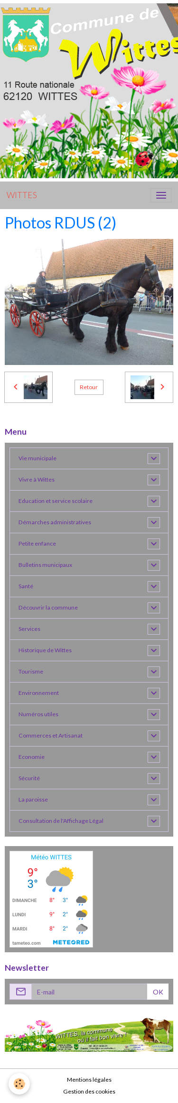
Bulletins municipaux (45, 564)
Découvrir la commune (48, 607)
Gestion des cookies (89, 1091)
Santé (26, 586)
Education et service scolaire (56, 500)
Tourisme (31, 671)
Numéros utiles (38, 714)
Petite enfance (37, 543)
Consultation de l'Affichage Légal (61, 820)
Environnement (39, 692)
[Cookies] (19, 1083)
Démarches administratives (55, 522)
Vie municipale (37, 458)
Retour (89, 387)
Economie (32, 756)
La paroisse (33, 799)
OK (158, 992)
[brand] (22, 195)
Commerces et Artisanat (51, 735)
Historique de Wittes (45, 650)
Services (29, 628)
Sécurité (29, 778)
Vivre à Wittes (37, 479)
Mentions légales (89, 1079)
